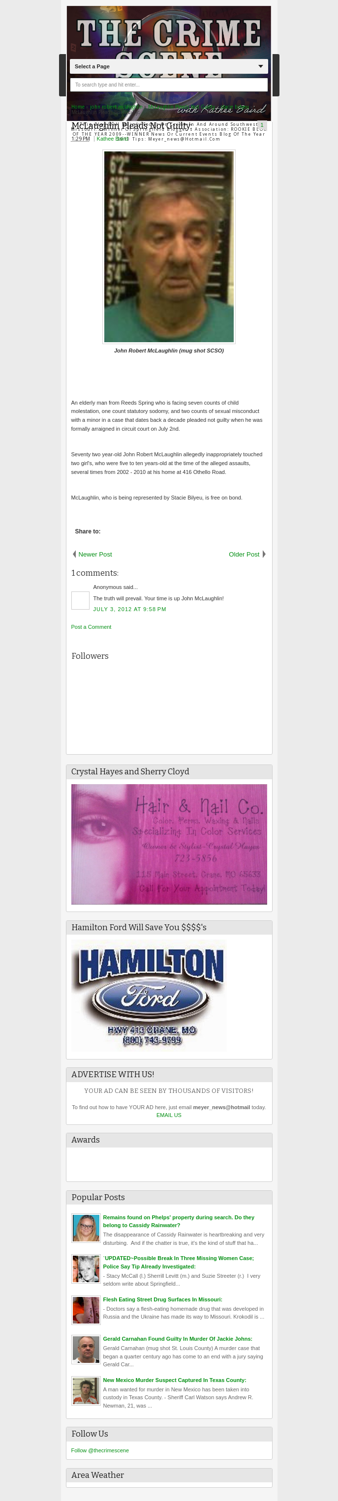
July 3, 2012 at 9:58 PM (130, 609)
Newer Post (95, 554)
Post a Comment (91, 627)
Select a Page (92, 66)
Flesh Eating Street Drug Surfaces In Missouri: (163, 1299)
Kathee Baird (112, 139)
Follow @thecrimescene (100, 1450)
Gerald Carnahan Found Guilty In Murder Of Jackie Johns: (178, 1339)
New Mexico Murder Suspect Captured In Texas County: (174, 1380)
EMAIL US (169, 1115)
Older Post (244, 554)
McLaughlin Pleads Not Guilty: (131, 126)
